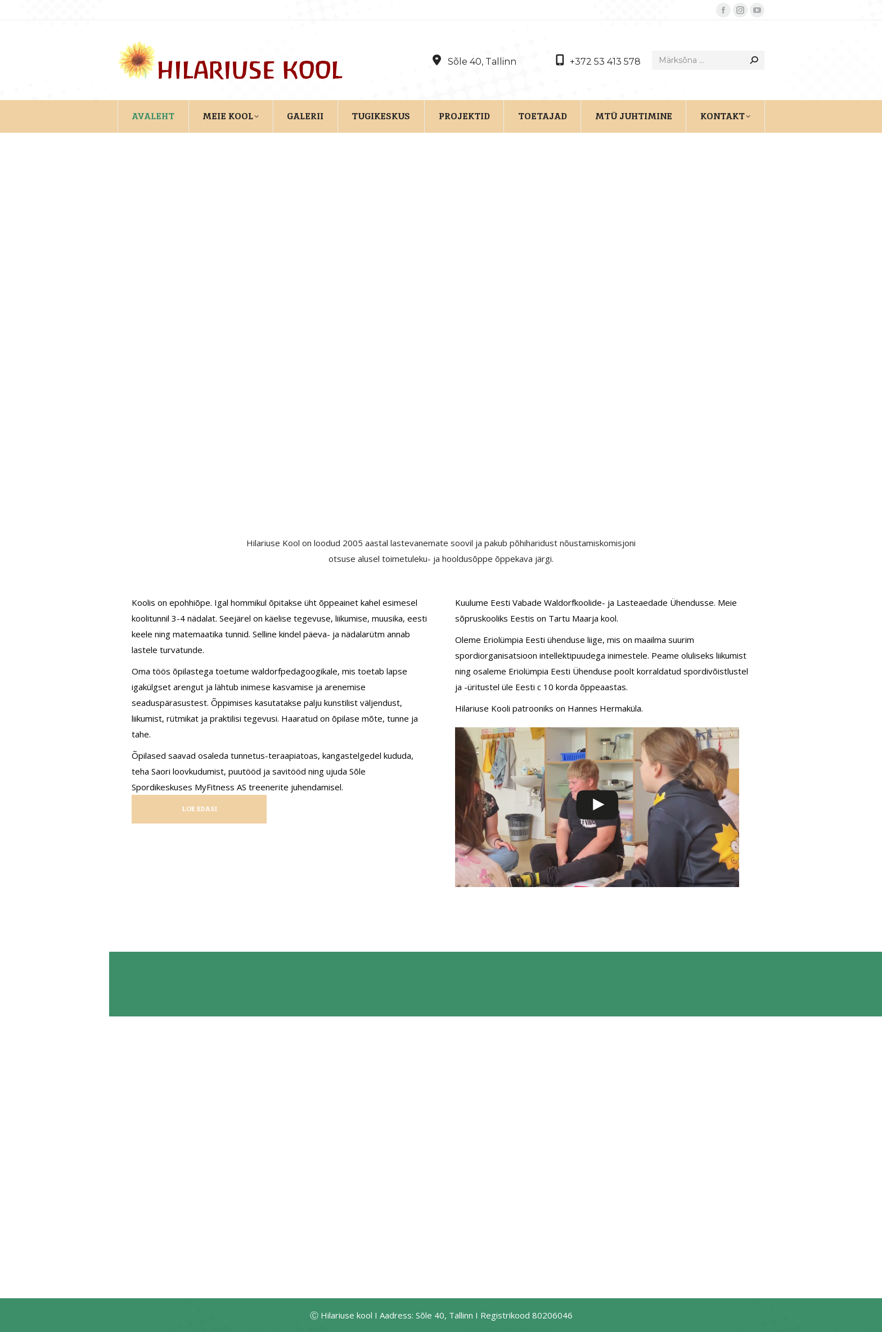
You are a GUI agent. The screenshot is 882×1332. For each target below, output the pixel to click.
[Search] (708, 60)
